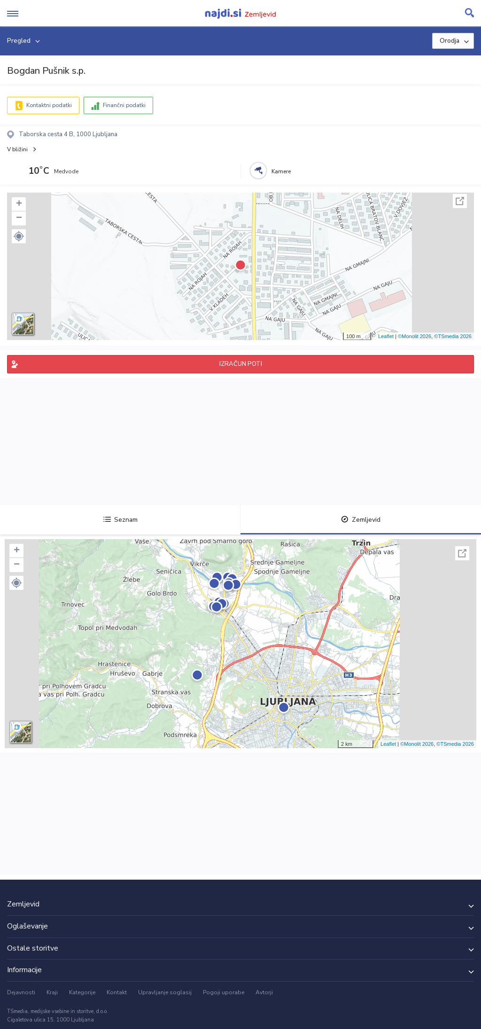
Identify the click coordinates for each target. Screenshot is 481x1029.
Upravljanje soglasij (165, 992)
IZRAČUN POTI (240, 364)
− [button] (19, 218)
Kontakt (117, 992)
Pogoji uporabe (223, 992)
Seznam (120, 519)
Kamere (281, 171)
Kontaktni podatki (49, 105)
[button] (19, 236)
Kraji (52, 992)
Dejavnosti (21, 992)
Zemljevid (360, 519)
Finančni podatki (124, 105)
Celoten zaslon (460, 201)
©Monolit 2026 (414, 336)
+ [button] (19, 204)
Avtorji (264, 992)
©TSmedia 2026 (453, 336)
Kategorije (82, 992)
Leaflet (386, 336)
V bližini (17, 149)
